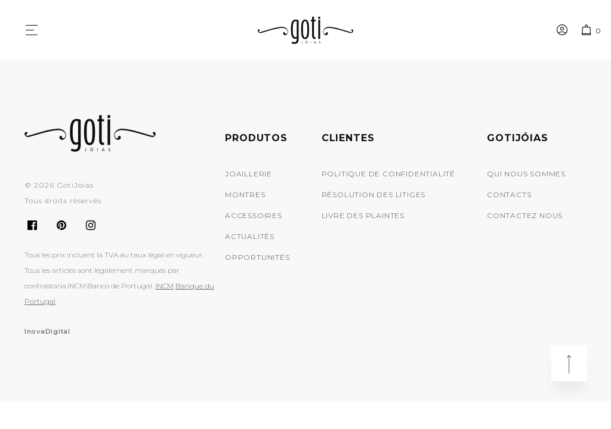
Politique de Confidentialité (388, 173)
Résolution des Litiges (374, 194)
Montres (245, 194)
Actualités (249, 236)
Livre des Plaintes (363, 215)
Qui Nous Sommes (526, 173)
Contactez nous (525, 215)
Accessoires (253, 215)
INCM (164, 285)
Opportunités (257, 257)
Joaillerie (248, 173)
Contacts (509, 194)
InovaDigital (47, 331)
